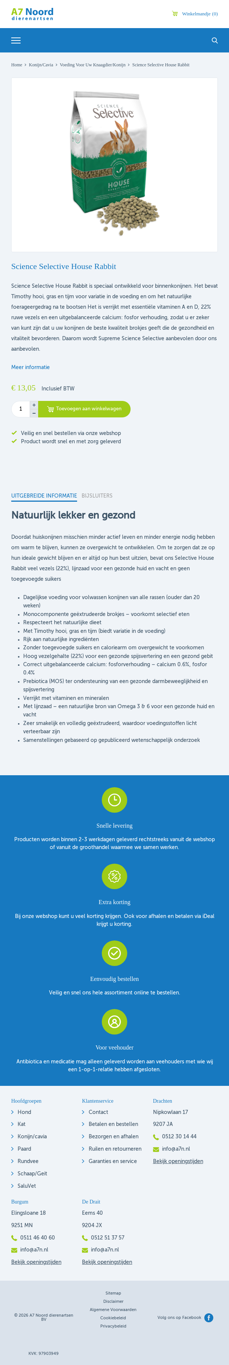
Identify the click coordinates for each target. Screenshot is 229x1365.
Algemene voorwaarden (113, 1310)
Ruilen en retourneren (115, 1149)
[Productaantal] (20, 409)
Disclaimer (113, 1302)
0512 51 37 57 (107, 1238)
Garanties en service (113, 1161)
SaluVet (27, 1186)
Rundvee (28, 1161)
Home (16, 64)
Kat (21, 1124)
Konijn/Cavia (41, 64)
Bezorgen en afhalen (113, 1136)
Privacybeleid (113, 1327)
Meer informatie (30, 367)
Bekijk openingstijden (178, 1161)
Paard (24, 1149)
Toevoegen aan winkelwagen (89, 409)
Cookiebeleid (113, 1318)
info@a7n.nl (176, 1149)
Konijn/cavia (32, 1136)
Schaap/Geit (32, 1174)
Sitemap (113, 1294)
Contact (98, 1112)
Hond (24, 1112)
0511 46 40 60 (37, 1238)
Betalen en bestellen (113, 1124)
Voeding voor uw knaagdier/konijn (93, 64)
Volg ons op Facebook (179, 1318)
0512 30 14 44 (179, 1136)
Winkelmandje (200, 13)
